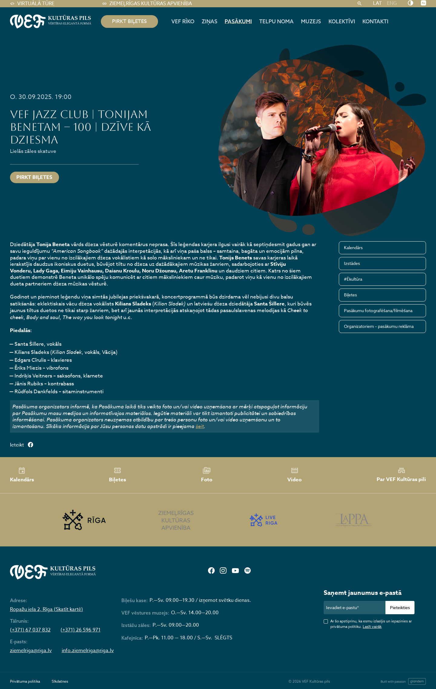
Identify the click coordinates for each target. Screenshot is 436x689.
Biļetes (350, 295)
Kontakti (375, 21)
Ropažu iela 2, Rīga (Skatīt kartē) (46, 609)
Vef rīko (182, 21)
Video (294, 474)
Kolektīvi (342, 21)
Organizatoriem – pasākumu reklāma (379, 326)
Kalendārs (353, 247)
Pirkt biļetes (34, 177)
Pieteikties (400, 607)
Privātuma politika (25, 681)
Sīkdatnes (60, 681)
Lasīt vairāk (372, 626)
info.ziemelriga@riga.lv (88, 651)
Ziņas (209, 21)
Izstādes (352, 263)
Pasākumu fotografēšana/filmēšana (378, 310)
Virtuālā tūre (32, 3)
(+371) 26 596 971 (81, 630)
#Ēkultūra (353, 279)
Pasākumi (238, 21)
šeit (200, 426)
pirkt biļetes (129, 21)
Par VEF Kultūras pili (401, 474)
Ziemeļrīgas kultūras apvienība (147, 3)
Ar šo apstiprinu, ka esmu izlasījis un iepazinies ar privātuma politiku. (371, 623)
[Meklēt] (359, 3)
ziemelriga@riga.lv (31, 651)
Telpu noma (276, 21)
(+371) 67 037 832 (30, 630)
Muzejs (311, 21)
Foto (206, 474)
